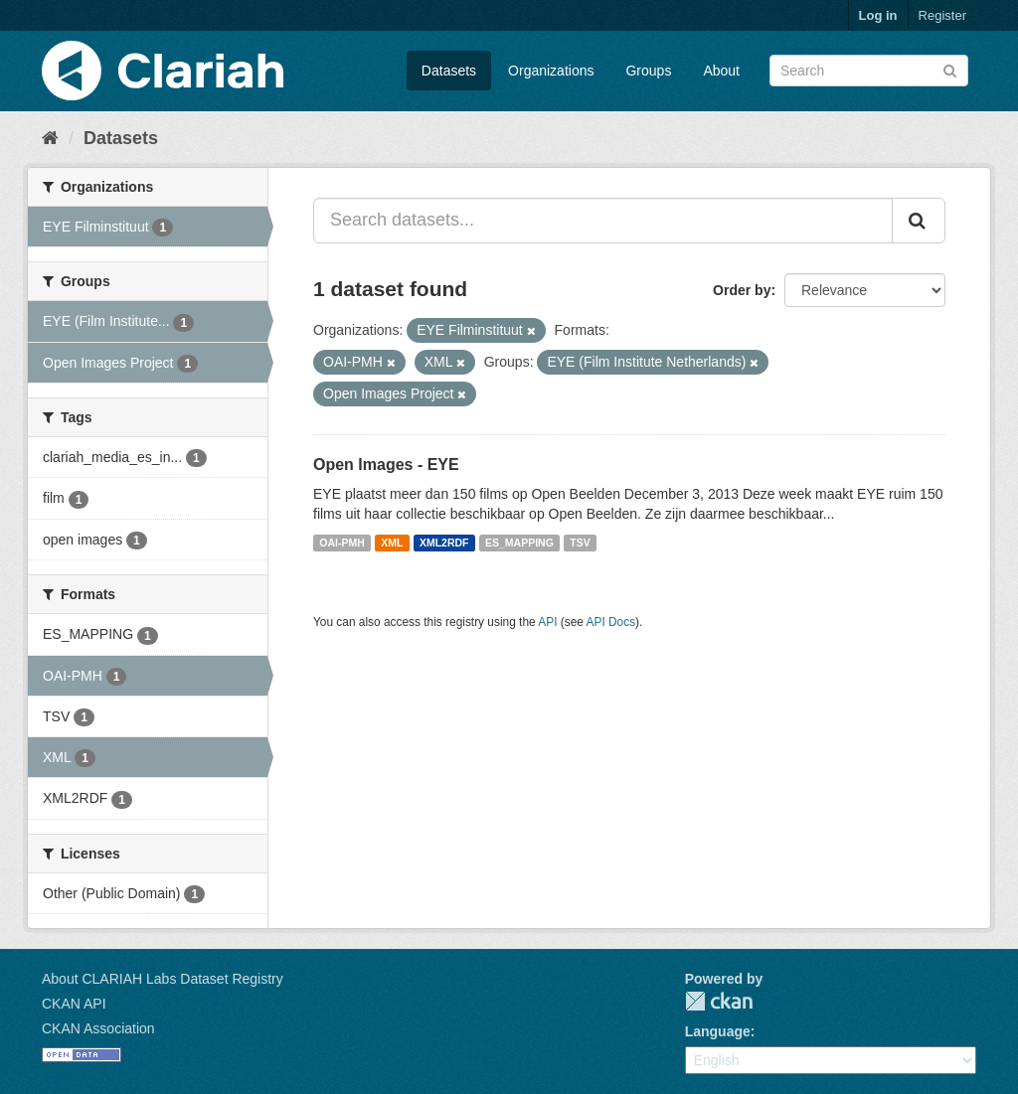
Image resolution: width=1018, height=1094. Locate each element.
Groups (648, 70)
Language (718, 1031)
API (547, 622)
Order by (741, 290)
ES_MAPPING (519, 542)
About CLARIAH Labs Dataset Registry (162, 979)
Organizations (551, 70)
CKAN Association (98, 1028)
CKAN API (74, 1004)
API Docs (611, 622)
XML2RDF (444, 542)
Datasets (449, 70)
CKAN (719, 1001)
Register (942, 15)
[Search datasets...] (603, 220)
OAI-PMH (342, 542)
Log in (878, 15)
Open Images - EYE (386, 464)
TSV (580, 542)
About (721, 70)
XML (392, 542)
